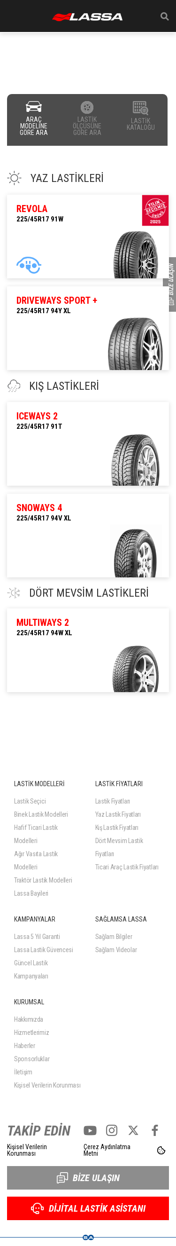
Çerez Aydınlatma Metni (107, 1150)
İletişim (23, 1072)
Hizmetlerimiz (31, 1032)
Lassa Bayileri (31, 893)
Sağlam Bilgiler (113, 936)
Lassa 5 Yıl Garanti (37, 936)
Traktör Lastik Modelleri (43, 880)
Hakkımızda (28, 1019)
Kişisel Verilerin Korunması (47, 1085)
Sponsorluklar (31, 1059)
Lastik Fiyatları (112, 801)
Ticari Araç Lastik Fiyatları (127, 867)
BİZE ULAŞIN (88, 1177)
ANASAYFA (87, 17)
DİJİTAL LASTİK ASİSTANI (88, 1208)
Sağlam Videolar (116, 950)
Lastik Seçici (30, 801)
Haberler (24, 1045)
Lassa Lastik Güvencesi (43, 950)
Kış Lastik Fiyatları (116, 827)
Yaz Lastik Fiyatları (118, 814)
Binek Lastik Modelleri (41, 814)
